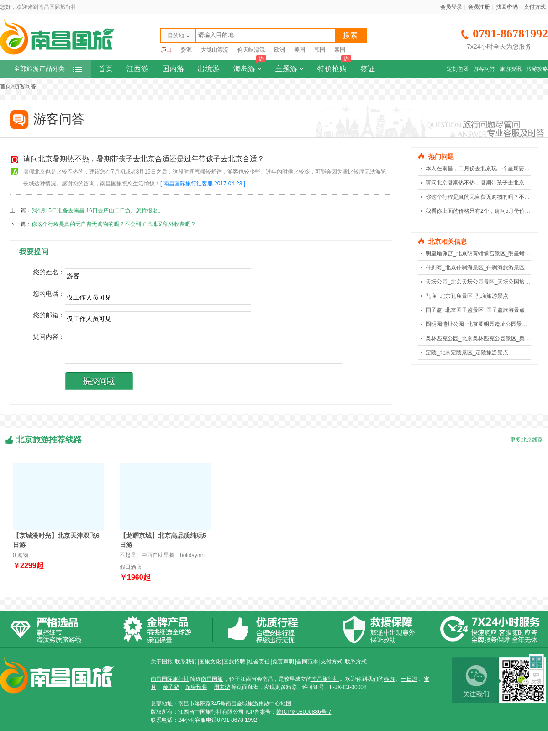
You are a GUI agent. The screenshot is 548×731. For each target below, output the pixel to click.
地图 (285, 703)
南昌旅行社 (325, 679)
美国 (299, 50)
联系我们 (186, 661)
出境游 (209, 69)
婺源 (186, 50)
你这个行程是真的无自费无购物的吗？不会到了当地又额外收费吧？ (114, 224)
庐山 (166, 50)
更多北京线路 (526, 439)
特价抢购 (334, 66)
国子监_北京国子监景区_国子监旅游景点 (475, 310)
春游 (389, 679)
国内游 (173, 69)
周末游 (222, 687)
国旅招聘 (234, 661)
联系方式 (356, 661)
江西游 (137, 69)
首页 (105, 69)
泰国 (339, 50)
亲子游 (171, 687)
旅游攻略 (537, 69)
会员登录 (451, 7)
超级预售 (196, 687)
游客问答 (484, 69)
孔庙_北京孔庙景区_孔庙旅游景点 (467, 296)
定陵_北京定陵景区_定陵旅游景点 (467, 352)
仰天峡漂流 (251, 50)
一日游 (409, 679)
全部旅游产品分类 (48, 68)
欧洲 (279, 50)
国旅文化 (210, 661)
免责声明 (283, 661)
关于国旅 (162, 661)
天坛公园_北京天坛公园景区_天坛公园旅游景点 (483, 282)
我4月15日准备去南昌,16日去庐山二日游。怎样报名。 (97, 210)
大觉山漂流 (214, 50)
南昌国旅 (212, 679)
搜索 (350, 35)
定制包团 (458, 69)
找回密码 (507, 7)
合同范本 (307, 661)
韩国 (319, 50)
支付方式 (535, 7)
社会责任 (259, 661)
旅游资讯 (511, 69)
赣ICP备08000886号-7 (303, 712)
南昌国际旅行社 (170, 679)
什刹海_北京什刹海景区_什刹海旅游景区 (475, 267)
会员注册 (479, 7)
